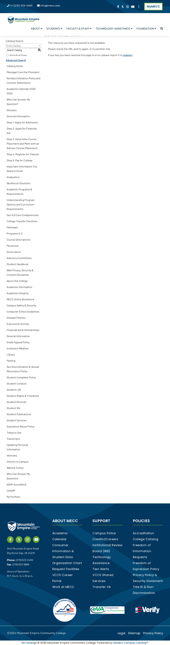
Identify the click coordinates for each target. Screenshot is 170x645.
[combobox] (23, 46)
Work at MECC (63, 587)
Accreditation (143, 533)
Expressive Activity (18, 323)
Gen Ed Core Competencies (23, 215)
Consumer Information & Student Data (63, 551)
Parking (11, 360)
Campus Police (104, 533)
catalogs (31, 643)
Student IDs (13, 408)
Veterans (12, 455)
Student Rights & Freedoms (23, 395)
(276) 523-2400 (24, 559)
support (127, 55)
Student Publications (19, 414)
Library (11, 354)
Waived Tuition (15, 467)
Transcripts (13, 438)
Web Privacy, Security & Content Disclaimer (20, 272)
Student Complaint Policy (21, 377)
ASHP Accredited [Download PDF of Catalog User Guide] (16, 484)
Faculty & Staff (78, 29)
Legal (121, 633)
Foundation (146, 29)
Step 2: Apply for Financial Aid (22, 130)
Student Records (16, 401)
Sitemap (134, 633)
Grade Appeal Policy (18, 342)
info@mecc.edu (50, 5)
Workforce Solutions (18, 183)
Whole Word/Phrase (18, 55)
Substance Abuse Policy (20, 426)
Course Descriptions (19, 239)
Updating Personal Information (17, 447)
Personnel (13, 245)
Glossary (12, 110)
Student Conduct (17, 383)
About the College (17, 280)
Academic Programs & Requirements (19, 191)
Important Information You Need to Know (22, 168)
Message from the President (23, 72)
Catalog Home (15, 65)
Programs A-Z (15, 233)
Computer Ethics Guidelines (23, 311)
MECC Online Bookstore (20, 299)
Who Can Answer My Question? (18, 101)
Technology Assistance (114, 29)
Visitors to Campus (18, 461)
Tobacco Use (14, 432)
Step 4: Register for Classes (23, 154)
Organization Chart (67, 563)
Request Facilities (65, 569)
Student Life (14, 389)
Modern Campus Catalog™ (130, 643)
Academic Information (19, 287)
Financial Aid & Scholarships (23, 329)
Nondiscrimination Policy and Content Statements (23, 80)
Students (54, 29)
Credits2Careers (105, 539)
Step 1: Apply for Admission (22, 122)
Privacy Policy (153, 633)
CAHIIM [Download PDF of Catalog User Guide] (11, 490)
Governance (14, 251)
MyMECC (153, 6)
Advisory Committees (19, 257)
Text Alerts (100, 569)
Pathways (12, 227)
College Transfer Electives (22, 221)
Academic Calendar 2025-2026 (21, 91)
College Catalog (145, 539)
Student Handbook (17, 264)
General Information (18, 116)
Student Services (17, 420)
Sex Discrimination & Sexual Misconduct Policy (23, 369)
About (36, 29)
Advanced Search (16, 60)
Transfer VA (101, 587)
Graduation (13, 177)
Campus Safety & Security (21, 305)
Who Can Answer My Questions (18, 476)
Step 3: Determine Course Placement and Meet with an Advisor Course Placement (23, 143)
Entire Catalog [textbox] (13, 45)
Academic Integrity (18, 293)
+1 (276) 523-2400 (21, 5)
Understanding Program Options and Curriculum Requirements (21, 204)
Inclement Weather (18, 348)
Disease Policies (16, 317)
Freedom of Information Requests (142, 551)
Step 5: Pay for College (20, 160)
